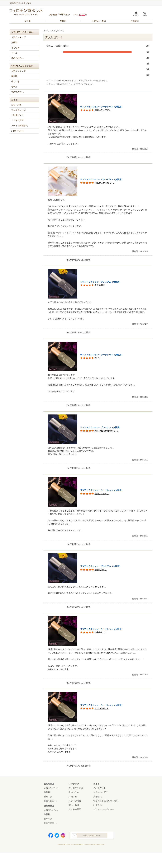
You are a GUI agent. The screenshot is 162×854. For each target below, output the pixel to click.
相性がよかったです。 (105, 183)
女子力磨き (100, 285)
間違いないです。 (103, 110)
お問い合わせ (17, 131)
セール (14, 53)
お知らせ (73, 797)
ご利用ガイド (17, 115)
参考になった (58, 157)
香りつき (15, 48)
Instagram (63, 836)
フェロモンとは (18, 110)
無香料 (14, 42)
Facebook (50, 836)
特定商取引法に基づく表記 (105, 801)
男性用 (63, 21)
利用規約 (97, 805)
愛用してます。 (102, 494)
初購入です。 (101, 570)
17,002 (82, 14)
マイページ (70, 84)
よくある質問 (17, 120)
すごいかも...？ (102, 708)
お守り (98, 358)
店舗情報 (134, 21)
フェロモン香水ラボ (30, 12)
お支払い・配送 (99, 21)
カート (145, 15)
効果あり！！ (101, 632)
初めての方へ (17, 58)
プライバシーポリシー (103, 809)
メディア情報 (75, 801)
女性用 (27, 21)
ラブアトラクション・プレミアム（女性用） (100, 282)
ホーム (46, 31)
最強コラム (74, 792)
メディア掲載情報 (19, 126)
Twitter (56, 836)
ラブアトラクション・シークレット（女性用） (101, 107)
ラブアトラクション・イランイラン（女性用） (101, 179)
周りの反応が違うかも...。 (107, 431)
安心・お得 (16, 105)
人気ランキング (18, 37)
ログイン (136, 15)
